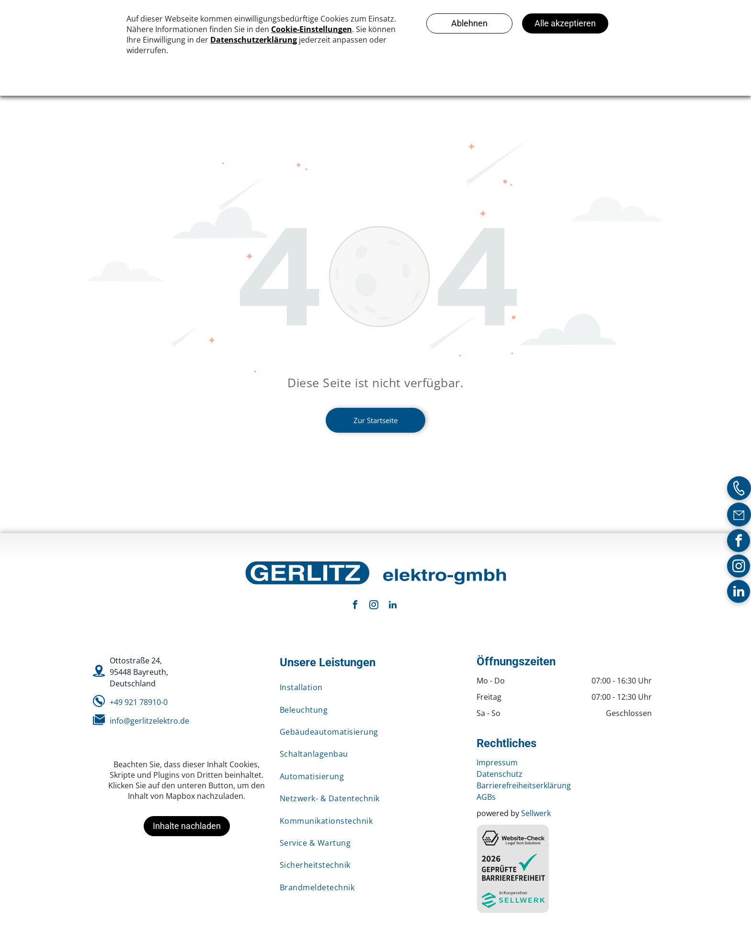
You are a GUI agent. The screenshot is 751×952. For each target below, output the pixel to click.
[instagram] (738, 567)
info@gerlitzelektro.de (149, 721)
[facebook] (738, 541)
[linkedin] (738, 592)
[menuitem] (371, 687)
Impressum (497, 762)
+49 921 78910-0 (139, 702)
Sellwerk (536, 813)
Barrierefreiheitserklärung (524, 785)
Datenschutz (500, 774)
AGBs (486, 797)
